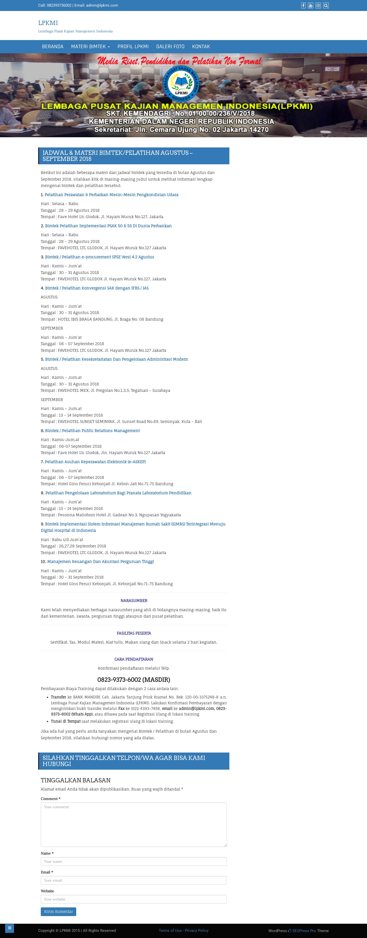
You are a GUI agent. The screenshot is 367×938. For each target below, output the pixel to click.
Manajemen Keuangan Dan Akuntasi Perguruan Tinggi (100, 561)
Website (47, 891)
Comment (50, 798)
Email (47, 872)
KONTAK (201, 46)
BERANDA (52, 46)
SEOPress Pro (302, 931)
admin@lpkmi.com (102, 5)
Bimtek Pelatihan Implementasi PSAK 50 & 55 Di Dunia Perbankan (108, 225)
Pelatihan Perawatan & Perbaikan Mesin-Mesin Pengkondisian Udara (111, 194)
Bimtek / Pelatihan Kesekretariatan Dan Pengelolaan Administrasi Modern (116, 359)
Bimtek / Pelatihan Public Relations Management (92, 430)
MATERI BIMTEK (90, 46)
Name (47, 853)
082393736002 (59, 5)
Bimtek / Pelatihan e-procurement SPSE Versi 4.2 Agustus (99, 257)
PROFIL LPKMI (133, 46)
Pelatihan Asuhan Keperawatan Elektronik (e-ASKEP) (95, 461)
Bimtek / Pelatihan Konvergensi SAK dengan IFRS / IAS (97, 288)
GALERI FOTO (170, 46)
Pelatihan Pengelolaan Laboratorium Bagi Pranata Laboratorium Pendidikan (118, 493)
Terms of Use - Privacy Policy (183, 930)
